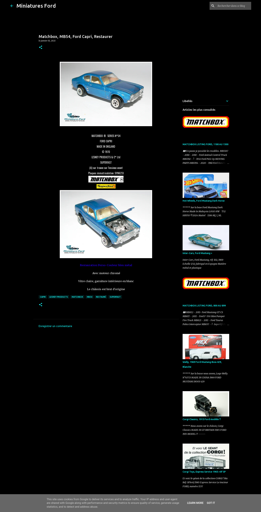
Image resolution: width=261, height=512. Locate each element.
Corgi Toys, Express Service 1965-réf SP (204, 471)
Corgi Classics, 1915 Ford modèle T (202, 419)
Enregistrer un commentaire (55, 326)
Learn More (195, 503)
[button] (41, 47)
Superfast (115, 297)
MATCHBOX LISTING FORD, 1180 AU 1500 (205, 144)
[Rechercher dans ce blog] (233, 6)
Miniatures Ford (36, 6)
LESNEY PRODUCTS (58, 297)
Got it (211, 503)
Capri (43, 297)
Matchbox (77, 297)
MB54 (89, 297)
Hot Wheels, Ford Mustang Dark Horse (204, 200)
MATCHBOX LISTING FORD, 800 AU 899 (204, 305)
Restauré (101, 297)
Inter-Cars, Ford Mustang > (197, 253)
